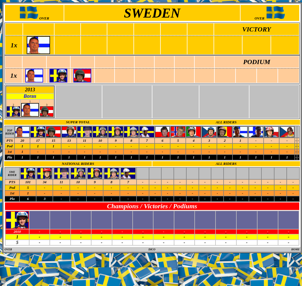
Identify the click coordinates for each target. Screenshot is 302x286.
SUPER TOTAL (78, 122)
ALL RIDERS (226, 122)
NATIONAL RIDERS (78, 164)
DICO (151, 249)
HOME (295, 249)
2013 (30, 89)
